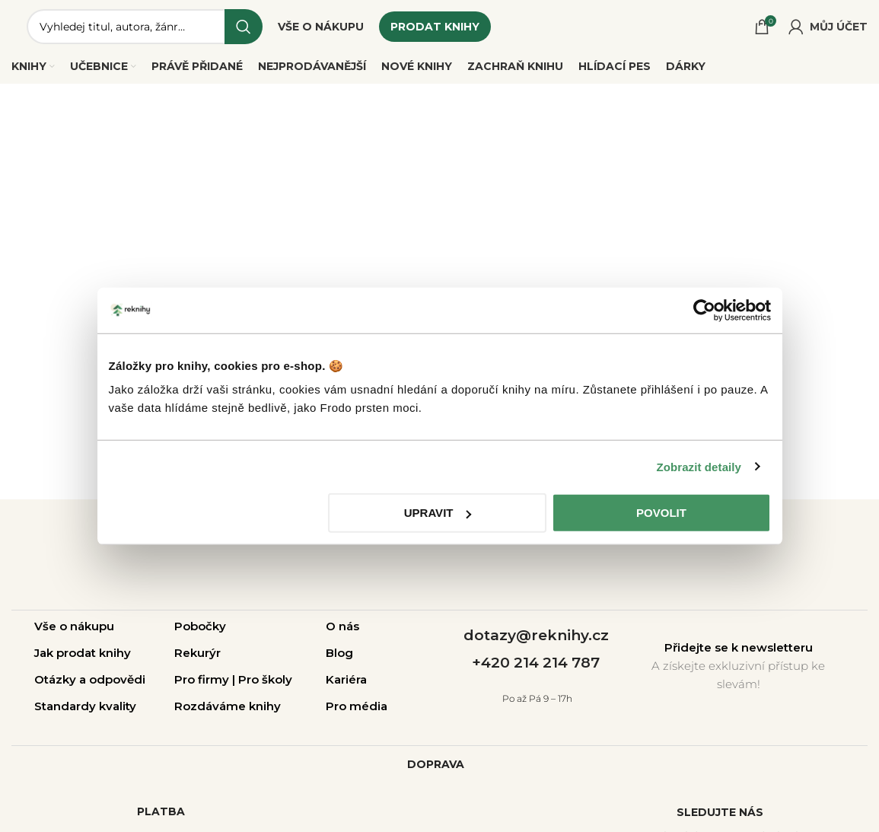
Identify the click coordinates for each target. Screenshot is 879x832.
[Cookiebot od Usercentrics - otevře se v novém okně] (704, 309)
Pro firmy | (206, 679)
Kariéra (346, 679)
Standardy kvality (85, 706)
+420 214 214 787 (536, 662)
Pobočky (200, 626)
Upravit (438, 512)
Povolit (661, 512)
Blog (339, 653)
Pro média (356, 706)
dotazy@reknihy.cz (536, 635)
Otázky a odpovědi (89, 679)
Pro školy (265, 679)
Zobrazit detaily (698, 466)
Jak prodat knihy (82, 653)
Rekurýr (197, 653)
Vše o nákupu (74, 626)
